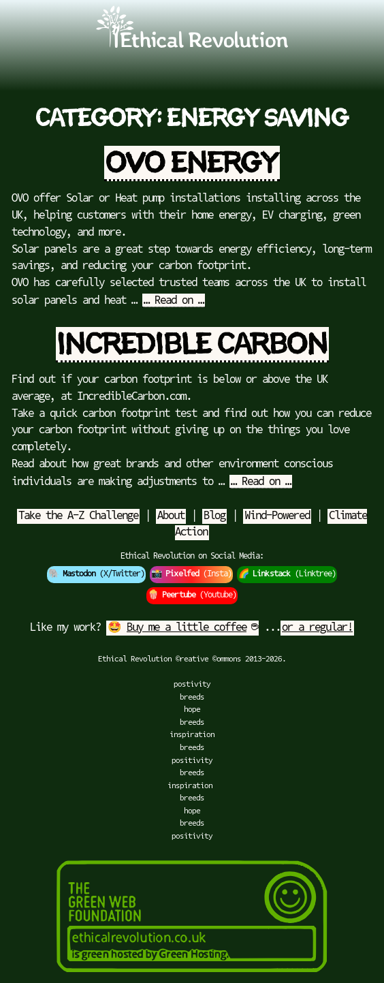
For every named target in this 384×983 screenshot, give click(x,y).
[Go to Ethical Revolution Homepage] (192, 45)
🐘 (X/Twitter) (96, 574)
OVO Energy (192, 163)
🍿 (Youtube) (192, 595)
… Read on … (174, 301)
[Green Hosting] (192, 977)
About (171, 516)
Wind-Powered (277, 516)
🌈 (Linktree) (287, 574)
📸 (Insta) (191, 574)
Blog (214, 516)
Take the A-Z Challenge (78, 516)
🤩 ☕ (182, 628)
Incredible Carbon (192, 344)
